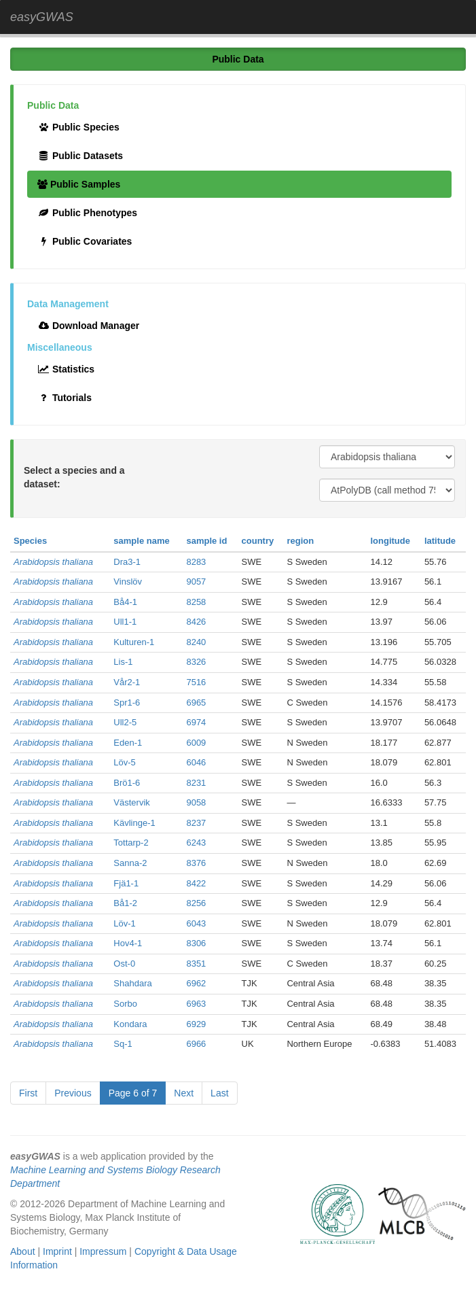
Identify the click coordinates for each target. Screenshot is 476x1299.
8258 (196, 602)
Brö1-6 (126, 783)
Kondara (130, 1024)
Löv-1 (124, 923)
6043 (196, 923)
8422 (196, 883)
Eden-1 (127, 743)
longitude (390, 541)
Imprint (57, 1251)
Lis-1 (122, 662)
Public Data (237, 59)
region (300, 541)
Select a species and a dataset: (74, 477)
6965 (196, 702)
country (258, 541)
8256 (196, 903)
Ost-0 (124, 963)
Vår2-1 (126, 682)
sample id (206, 541)
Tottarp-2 (130, 842)
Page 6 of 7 (133, 1093)
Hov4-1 (127, 943)
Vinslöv (127, 581)
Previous (72, 1093)
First (28, 1093)
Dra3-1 (127, 562)
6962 (196, 983)
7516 (196, 682)
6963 (196, 1004)
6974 (196, 722)
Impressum (102, 1251)
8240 (196, 642)
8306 (196, 943)
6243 (196, 842)
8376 (196, 863)
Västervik (131, 802)
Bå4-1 (125, 602)
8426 (196, 622)
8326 (196, 662)
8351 (196, 963)
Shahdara (132, 983)
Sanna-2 (130, 863)
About (22, 1251)
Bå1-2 (125, 903)
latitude (440, 541)
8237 (196, 823)
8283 (196, 562)
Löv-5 (124, 762)
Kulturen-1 (133, 642)
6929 (196, 1024)
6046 (196, 762)
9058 (196, 802)
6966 (196, 1044)
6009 (196, 743)
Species (30, 541)
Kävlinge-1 (134, 823)
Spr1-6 (126, 702)
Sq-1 (122, 1044)
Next (184, 1093)
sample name (141, 541)
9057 (196, 581)
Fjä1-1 (126, 883)
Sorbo (125, 1004)
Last (219, 1093)
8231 (196, 783)
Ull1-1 (124, 622)
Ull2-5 (124, 722)
